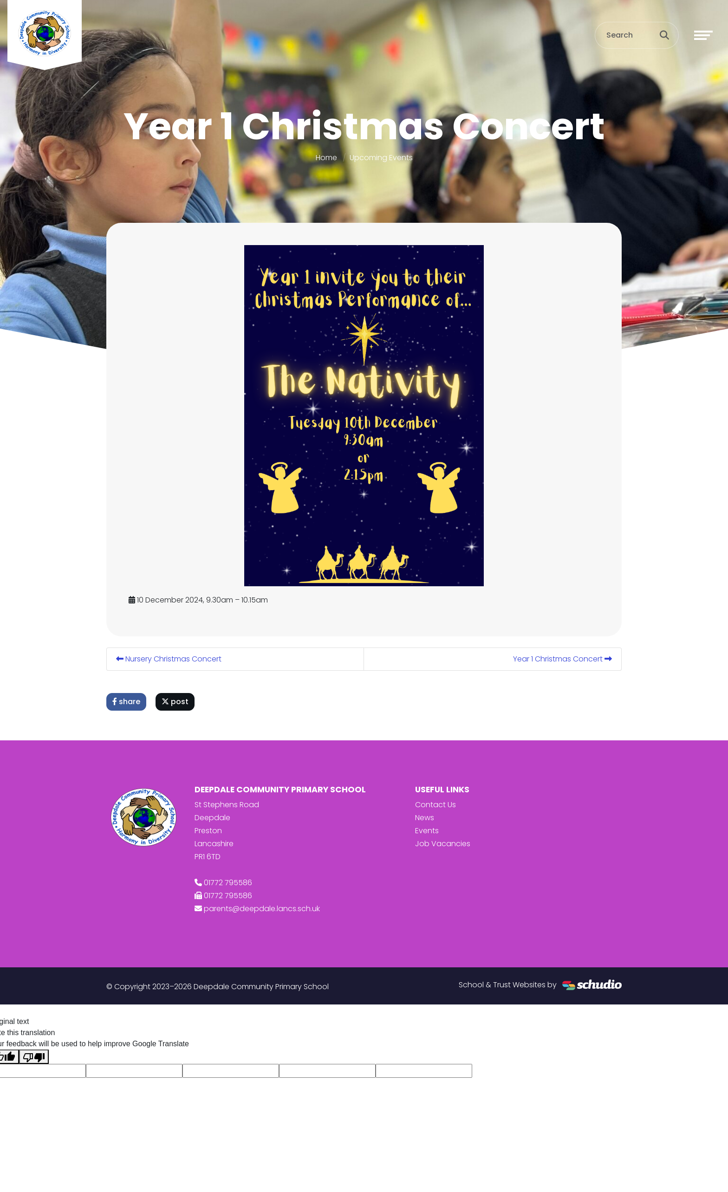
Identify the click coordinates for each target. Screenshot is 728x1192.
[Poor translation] (34, 1056)
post (175, 701)
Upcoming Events (381, 157)
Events (427, 830)
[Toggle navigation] (703, 35)
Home (326, 157)
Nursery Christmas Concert (168, 659)
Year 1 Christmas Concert (562, 659)
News (424, 817)
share (126, 701)
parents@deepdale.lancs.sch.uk (262, 908)
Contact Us (435, 804)
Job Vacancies (442, 843)
